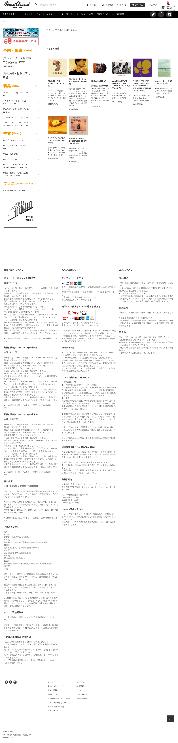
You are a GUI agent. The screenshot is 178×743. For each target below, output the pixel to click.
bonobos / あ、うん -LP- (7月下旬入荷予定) (164, 82)
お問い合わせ (82, 698)
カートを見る (82, 694)
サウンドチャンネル (43, 14)
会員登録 (109, 5)
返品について (53, 694)
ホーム (5, 22)
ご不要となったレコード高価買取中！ (112, 14)
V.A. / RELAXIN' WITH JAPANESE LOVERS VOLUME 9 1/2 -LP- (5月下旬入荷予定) (121, 84)
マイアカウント (82, 682)
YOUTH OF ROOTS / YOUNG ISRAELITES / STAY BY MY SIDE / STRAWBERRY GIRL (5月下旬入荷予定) (142, 86)
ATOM (55, 711)
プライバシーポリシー (57, 703)
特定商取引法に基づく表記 (59, 698)
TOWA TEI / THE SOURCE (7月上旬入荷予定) (57, 83)
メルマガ (153, 5)
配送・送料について (56, 690)
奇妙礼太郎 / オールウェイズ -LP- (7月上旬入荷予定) (78, 81)
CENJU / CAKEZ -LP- (98, 81)
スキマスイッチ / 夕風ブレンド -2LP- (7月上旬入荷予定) (56, 140)
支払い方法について (56, 686)
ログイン (123, 5)
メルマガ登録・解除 (56, 707)
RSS (49, 711)
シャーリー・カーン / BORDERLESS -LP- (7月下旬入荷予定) (78, 141)
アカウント (94, 5)
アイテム (137, 5)
